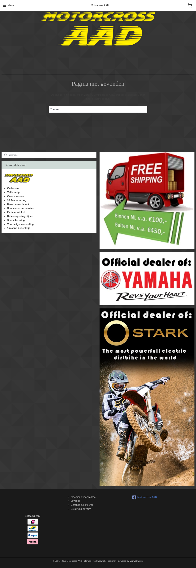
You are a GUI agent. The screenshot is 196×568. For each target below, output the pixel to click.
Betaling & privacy (81, 508)
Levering (75, 500)
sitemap (87, 561)
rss (94, 561)
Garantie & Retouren (82, 504)
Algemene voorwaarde (83, 497)
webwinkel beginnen (106, 561)
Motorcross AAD (144, 497)
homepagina (102, 98)
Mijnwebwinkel (136, 561)
